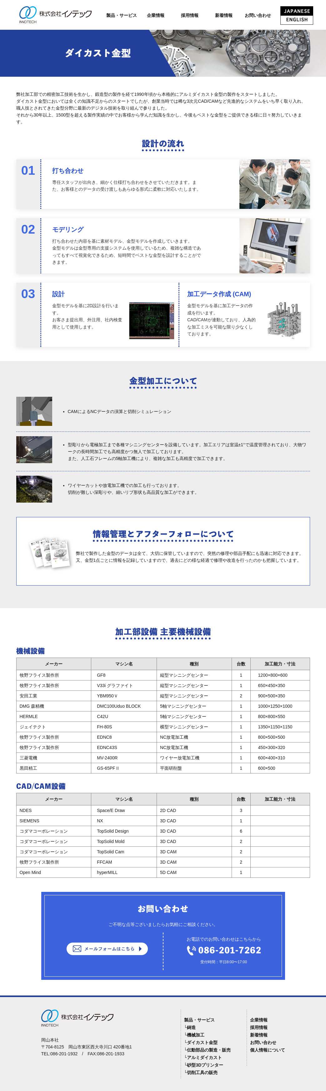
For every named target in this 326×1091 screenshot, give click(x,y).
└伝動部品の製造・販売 (207, 1049)
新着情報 (224, 15)
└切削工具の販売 (201, 1072)
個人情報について (267, 1049)
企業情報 (155, 15)
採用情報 (189, 15)
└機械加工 (194, 1034)
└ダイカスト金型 (201, 1042)
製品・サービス (121, 15)
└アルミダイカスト (203, 1057)
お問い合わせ (258, 15)
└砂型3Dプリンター (203, 1065)
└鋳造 (190, 1027)
